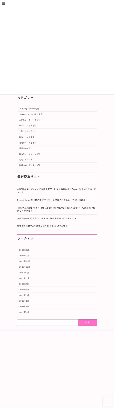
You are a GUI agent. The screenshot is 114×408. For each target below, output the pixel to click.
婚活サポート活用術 (27, 142)
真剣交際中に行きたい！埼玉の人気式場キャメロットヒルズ (46, 218)
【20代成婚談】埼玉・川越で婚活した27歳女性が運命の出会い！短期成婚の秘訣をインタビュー (56, 209)
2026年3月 (24, 249)
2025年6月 (24, 289)
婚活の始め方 (25, 148)
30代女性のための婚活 (29, 108)
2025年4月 (24, 300)
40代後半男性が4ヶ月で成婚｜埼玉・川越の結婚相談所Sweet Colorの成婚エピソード (56, 190)
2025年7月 (24, 283)
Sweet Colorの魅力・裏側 (30, 114)
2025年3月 (24, 306)
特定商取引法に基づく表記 (32, 354)
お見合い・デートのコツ (29, 119)
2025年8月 (24, 278)
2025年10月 (24, 266)
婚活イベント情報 (26, 136)
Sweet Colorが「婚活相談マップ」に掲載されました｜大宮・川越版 (51, 199)
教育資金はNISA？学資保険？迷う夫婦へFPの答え (42, 226)
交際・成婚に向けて (27, 131)
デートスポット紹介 (27, 125)
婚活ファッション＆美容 (29, 154)
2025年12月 (24, 261)
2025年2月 (24, 312)
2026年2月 (24, 255)
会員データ (25, 349)
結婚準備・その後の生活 (29, 165)
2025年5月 (24, 295)
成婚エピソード (25, 159)
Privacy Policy (27, 360)
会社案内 (24, 343)
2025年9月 (24, 272)
